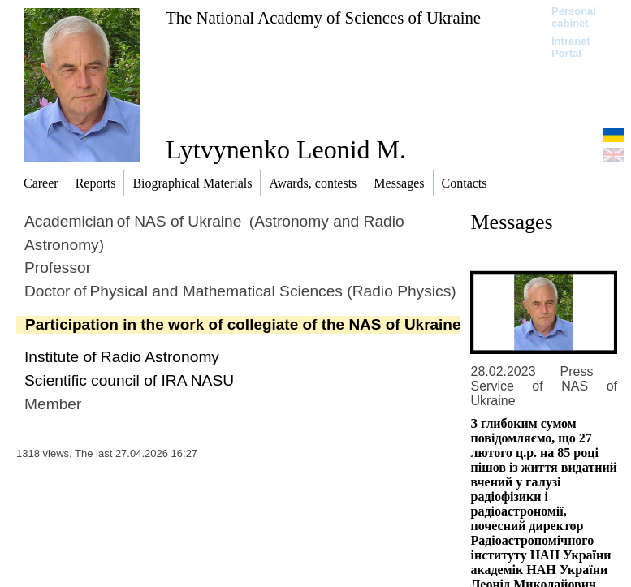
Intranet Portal (570, 47)
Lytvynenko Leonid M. (286, 149)
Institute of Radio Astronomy (121, 356)
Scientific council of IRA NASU (129, 380)
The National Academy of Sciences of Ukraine (323, 17)
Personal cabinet (573, 17)
